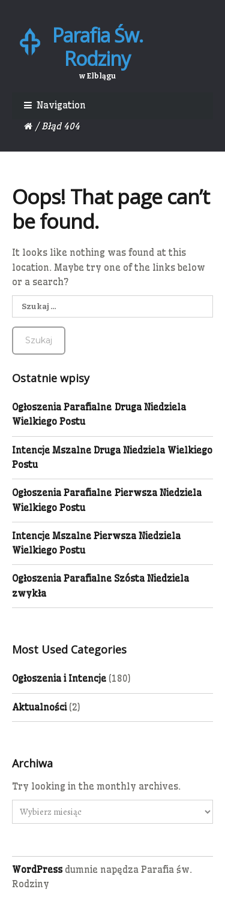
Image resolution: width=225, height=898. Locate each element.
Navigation (61, 105)
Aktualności (39, 707)
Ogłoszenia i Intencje (59, 678)
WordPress (37, 869)
